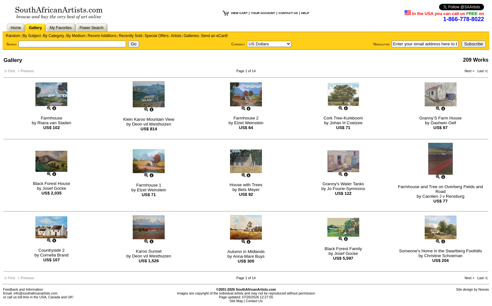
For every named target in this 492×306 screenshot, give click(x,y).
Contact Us (254, 301)
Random (13, 36)
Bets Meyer (248, 189)
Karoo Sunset (149, 251)
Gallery (35, 28)
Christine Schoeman (443, 255)
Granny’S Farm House (440, 118)
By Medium (76, 36)
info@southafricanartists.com (36, 293)
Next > (470, 71)
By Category (53, 36)
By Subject (31, 36)
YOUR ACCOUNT (263, 13)
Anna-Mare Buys (249, 256)
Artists (176, 36)
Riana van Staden (54, 122)
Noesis (483, 289)
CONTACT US (288, 13)
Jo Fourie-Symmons (346, 188)
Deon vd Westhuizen (151, 124)
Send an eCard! (214, 36)
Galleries (191, 36)
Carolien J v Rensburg (443, 196)
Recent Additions (102, 36)
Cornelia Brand (54, 255)
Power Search (91, 28)
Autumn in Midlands (246, 251)
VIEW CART (239, 13)
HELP (305, 13)
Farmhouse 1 (148, 185)
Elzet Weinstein (249, 122)
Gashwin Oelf (443, 122)
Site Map (236, 301)
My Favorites (61, 28)
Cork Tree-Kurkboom (343, 118)
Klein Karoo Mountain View (148, 119)
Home (16, 28)
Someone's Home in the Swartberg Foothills (440, 251)
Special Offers (156, 36)
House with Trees (246, 184)
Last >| (481, 71)
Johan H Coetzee (346, 122)
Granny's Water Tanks (343, 183)
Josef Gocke (54, 188)
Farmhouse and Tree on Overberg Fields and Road (440, 189)
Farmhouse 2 (246, 118)
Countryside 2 (51, 250)
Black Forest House (51, 183)
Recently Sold (130, 36)
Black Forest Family (343, 248)
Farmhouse (51, 118)
